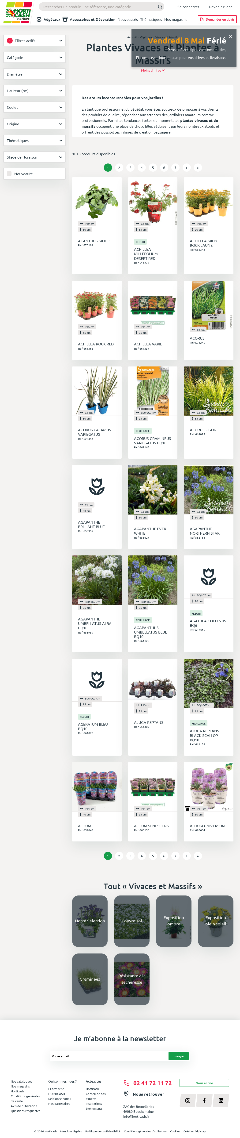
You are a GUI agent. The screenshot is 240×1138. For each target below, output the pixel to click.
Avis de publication (24, 1106)
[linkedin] (221, 1100)
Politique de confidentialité (102, 1131)
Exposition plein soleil (215, 920)
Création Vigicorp (195, 1131)
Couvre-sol (132, 920)
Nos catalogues (21, 1081)
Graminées (90, 978)
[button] (153, 70)
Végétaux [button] (48, 19)
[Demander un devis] (217, 19)
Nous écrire (204, 1083)
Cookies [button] (175, 1131)
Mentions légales (71, 1131)
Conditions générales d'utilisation (145, 1131)
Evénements (94, 1108)
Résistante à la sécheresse (132, 978)
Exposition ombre (174, 920)
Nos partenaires (59, 1103)
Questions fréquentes (25, 1111)
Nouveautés (128, 19)
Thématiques (151, 19)
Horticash (92, 1089)
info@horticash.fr (136, 1116)
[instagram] (188, 1100)
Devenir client (220, 6)
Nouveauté (23, 173)
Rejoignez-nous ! (59, 1099)
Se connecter (188, 6)
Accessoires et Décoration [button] (89, 19)
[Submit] (158, 6)
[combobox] (101, 6)
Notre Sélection (90, 920)
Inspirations (94, 1103)
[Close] (230, 35)
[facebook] (204, 1100)
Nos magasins (175, 19)
